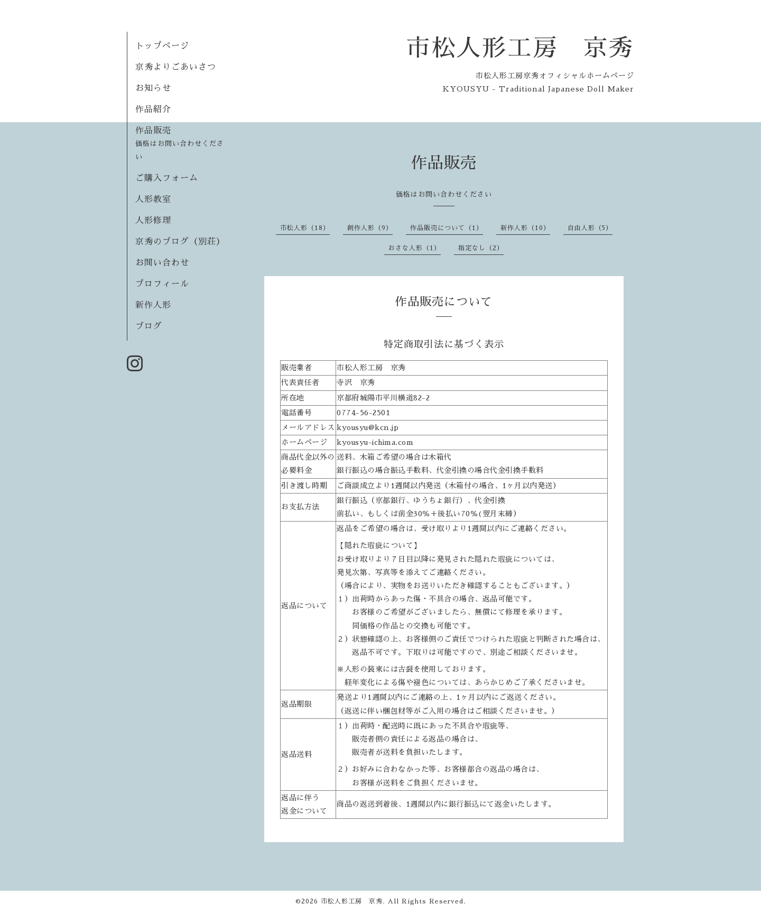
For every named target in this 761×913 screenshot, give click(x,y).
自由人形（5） (590, 228)
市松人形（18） (305, 228)
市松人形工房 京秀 (520, 48)
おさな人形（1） (414, 248)
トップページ (162, 46)
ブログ (148, 326)
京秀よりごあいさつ (175, 67)
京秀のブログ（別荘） (180, 242)
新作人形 (153, 305)
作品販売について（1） (446, 228)
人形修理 (153, 220)
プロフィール (162, 284)
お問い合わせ (162, 263)
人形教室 (153, 199)
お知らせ (153, 88)
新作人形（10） (525, 228)
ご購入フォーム (166, 178)
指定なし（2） (481, 248)
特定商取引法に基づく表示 (444, 344)
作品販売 (179, 143)
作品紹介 (153, 109)
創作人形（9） (370, 228)
